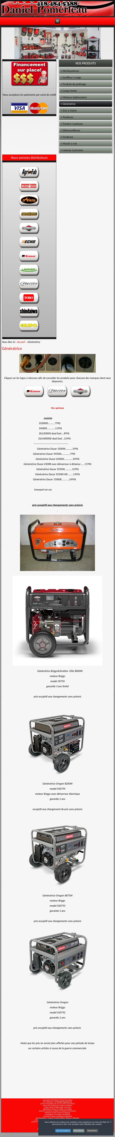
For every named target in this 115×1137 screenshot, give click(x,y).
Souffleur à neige (72, 77)
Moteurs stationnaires (75, 97)
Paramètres (92, 1131)
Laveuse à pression (73, 150)
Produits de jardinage (74, 84)
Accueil (21, 342)
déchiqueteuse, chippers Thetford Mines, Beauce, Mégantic (57, 1118)
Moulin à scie (70, 143)
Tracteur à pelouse (73, 123)
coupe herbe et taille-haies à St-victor (57, 1107)
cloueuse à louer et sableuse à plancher (57, 1116)
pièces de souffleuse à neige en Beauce (57, 1105)
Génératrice (69, 104)
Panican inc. (67, 1102)
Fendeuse (68, 137)
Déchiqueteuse (71, 71)
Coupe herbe (70, 90)
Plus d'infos (78, 1131)
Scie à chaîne (70, 110)
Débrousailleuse (71, 130)
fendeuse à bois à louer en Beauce (57, 1113)
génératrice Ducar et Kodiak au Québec (57, 1109)
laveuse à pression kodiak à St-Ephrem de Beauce (57, 1111)
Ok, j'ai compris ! (63, 1131)
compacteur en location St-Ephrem (57, 1114)
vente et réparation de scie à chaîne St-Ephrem (57, 1104)
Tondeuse (68, 117)
